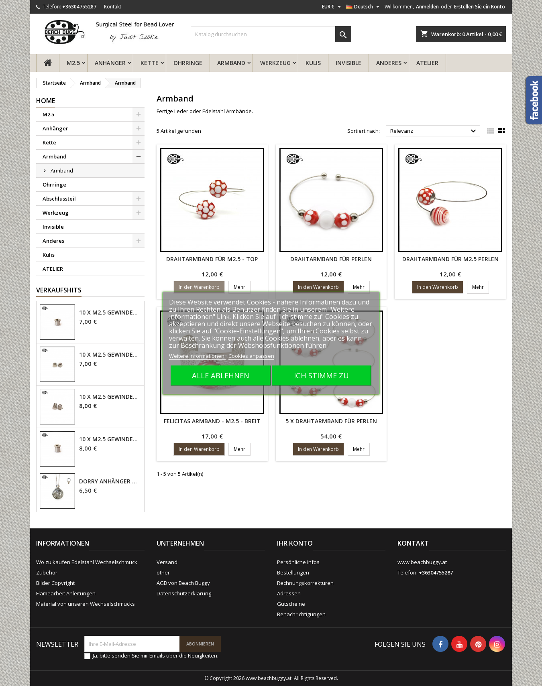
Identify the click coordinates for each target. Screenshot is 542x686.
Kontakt (112, 6)
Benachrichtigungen (301, 614)
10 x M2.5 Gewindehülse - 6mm (110, 439)
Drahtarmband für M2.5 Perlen (450, 259)
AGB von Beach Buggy (183, 583)
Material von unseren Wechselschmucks (85, 603)
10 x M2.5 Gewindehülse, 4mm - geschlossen (110, 354)
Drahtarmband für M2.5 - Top (212, 259)
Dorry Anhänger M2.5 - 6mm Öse (110, 481)
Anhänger (110, 63)
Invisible (348, 63)
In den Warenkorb (199, 287)
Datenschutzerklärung (184, 593)
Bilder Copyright (55, 583)
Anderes (388, 63)
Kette (150, 63)
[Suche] (271, 34)
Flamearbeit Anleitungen (66, 593)
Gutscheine (291, 603)
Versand (167, 562)
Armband (231, 63)
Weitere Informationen (197, 355)
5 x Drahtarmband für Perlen (331, 421)
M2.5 (73, 63)
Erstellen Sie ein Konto (479, 6)
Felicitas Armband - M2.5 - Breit (212, 421)
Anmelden (427, 6)
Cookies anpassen (251, 355)
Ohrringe (187, 63)
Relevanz (434, 131)
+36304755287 (79, 6)
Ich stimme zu (321, 375)
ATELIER (427, 63)
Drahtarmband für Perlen (331, 259)
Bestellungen (293, 572)
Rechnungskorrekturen (305, 583)
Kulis (313, 63)
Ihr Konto (295, 543)
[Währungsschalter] (332, 7)
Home (45, 100)
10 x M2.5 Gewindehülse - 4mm (110, 312)
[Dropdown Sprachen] (363, 7)
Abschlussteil (59, 198)
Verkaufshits (59, 290)
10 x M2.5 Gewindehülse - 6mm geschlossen (110, 397)
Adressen (289, 593)
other (163, 572)
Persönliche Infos (298, 562)
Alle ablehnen (220, 375)
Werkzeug (275, 63)
